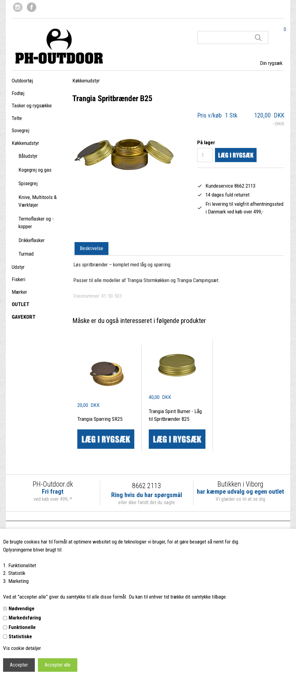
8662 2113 (146, 486)
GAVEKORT (23, 317)
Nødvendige (21, 608)
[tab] (91, 249)
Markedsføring (25, 618)
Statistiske (20, 636)
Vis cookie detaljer (22, 648)
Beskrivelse (91, 248)
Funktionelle (22, 627)
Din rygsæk (271, 63)
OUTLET (20, 304)
